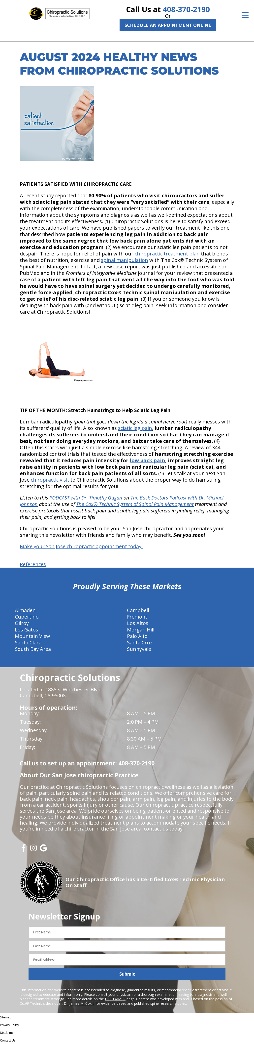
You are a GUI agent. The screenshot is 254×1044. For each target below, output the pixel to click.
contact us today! (164, 828)
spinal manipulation (124, 260)
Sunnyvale (139, 649)
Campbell (138, 610)
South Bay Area (33, 649)
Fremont (137, 616)
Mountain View (32, 636)
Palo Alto (137, 636)
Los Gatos (26, 629)
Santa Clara (28, 642)
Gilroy (22, 623)
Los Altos (137, 623)
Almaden (25, 610)
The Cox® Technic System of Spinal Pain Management (135, 504)
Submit (127, 974)
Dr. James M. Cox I (79, 1003)
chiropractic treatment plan (167, 253)
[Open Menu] (245, 15)
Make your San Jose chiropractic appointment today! (81, 546)
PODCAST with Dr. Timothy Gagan (85, 497)
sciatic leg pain (135, 428)
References (33, 564)
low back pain (147, 460)
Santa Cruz (140, 642)
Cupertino (27, 616)
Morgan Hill (140, 629)
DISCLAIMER (115, 999)
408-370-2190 (186, 9)
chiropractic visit (50, 479)
